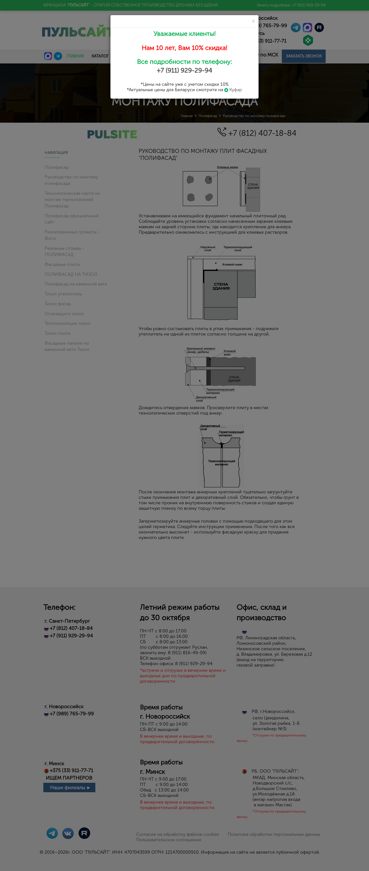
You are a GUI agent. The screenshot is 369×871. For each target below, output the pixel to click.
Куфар (233, 89)
